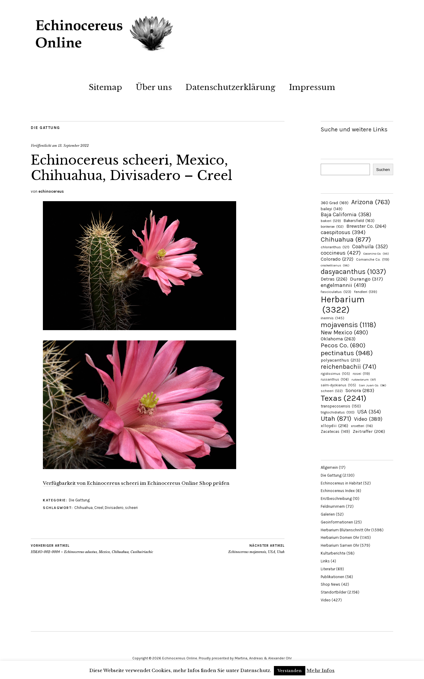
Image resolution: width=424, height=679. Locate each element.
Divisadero (114, 507)
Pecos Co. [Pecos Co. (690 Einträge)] (343, 345)
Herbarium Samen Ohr (340, 545)
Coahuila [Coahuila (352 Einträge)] (370, 246)
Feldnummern (333, 506)
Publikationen (332, 576)
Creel (98, 507)
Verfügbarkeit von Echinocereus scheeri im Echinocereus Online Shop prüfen (136, 483)
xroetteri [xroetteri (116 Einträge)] (362, 426)
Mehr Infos (321, 670)
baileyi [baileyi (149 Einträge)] (331, 209)
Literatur (328, 569)
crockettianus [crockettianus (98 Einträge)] (335, 265)
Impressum (312, 87)
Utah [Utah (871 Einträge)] (336, 419)
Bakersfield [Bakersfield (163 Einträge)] (359, 220)
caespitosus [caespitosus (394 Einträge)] (343, 232)
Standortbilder (333, 592)
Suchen (383, 169)
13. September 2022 (73, 145)
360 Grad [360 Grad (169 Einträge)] (335, 202)
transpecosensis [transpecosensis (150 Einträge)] (341, 406)
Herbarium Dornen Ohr (340, 537)
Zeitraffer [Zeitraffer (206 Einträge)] (369, 431)
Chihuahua (83, 507)
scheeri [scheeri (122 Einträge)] (332, 391)
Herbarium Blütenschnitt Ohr (345, 530)
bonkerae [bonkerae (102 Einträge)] (332, 227)
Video (326, 600)
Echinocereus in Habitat (341, 483)
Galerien (328, 514)
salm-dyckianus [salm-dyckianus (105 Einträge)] (338, 385)
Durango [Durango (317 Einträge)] (366, 279)
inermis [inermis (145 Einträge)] (332, 318)
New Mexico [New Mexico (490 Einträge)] (344, 332)
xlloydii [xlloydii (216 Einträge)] (334, 425)
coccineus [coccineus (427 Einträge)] (341, 252)
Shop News (330, 584)
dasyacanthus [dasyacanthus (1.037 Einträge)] (353, 272)
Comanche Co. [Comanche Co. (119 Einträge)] (372, 259)
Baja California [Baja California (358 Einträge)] (346, 214)
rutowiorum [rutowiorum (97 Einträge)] (364, 379)
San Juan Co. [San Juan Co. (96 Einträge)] (372, 385)
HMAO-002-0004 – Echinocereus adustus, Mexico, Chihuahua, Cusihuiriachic (92, 548)
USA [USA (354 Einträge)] (369, 412)
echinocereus (51, 191)
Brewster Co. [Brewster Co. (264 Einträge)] (366, 226)
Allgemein (329, 467)
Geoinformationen (337, 522)
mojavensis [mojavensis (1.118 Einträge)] (348, 324)
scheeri (131, 507)
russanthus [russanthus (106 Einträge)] (335, 379)
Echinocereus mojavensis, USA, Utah (256, 548)
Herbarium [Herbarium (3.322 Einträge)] (343, 304)
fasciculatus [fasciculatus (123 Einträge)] (336, 292)
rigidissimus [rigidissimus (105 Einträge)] (335, 374)
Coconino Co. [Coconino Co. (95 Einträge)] (376, 254)
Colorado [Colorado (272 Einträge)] (337, 259)
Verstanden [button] (290, 670)
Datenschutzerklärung (230, 87)
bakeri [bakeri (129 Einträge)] (331, 221)
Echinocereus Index (338, 490)
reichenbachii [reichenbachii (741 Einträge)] (348, 366)
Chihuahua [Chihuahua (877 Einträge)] (346, 239)
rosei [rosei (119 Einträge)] (361, 374)
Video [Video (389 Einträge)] (368, 419)
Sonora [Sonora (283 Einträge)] (359, 390)
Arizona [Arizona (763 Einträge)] (370, 202)
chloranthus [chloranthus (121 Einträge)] (335, 247)
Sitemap (105, 87)
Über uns (154, 87)
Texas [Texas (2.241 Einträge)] (343, 398)
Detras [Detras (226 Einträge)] (334, 279)
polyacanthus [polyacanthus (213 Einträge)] (340, 360)
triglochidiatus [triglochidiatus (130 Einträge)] (338, 412)
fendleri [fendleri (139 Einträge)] (365, 291)
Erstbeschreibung (336, 498)
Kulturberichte (333, 553)
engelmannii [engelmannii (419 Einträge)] (343, 285)
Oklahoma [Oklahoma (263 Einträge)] (338, 339)
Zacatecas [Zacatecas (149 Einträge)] (335, 431)
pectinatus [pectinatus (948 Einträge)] (347, 353)
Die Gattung (45, 127)
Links (325, 561)
